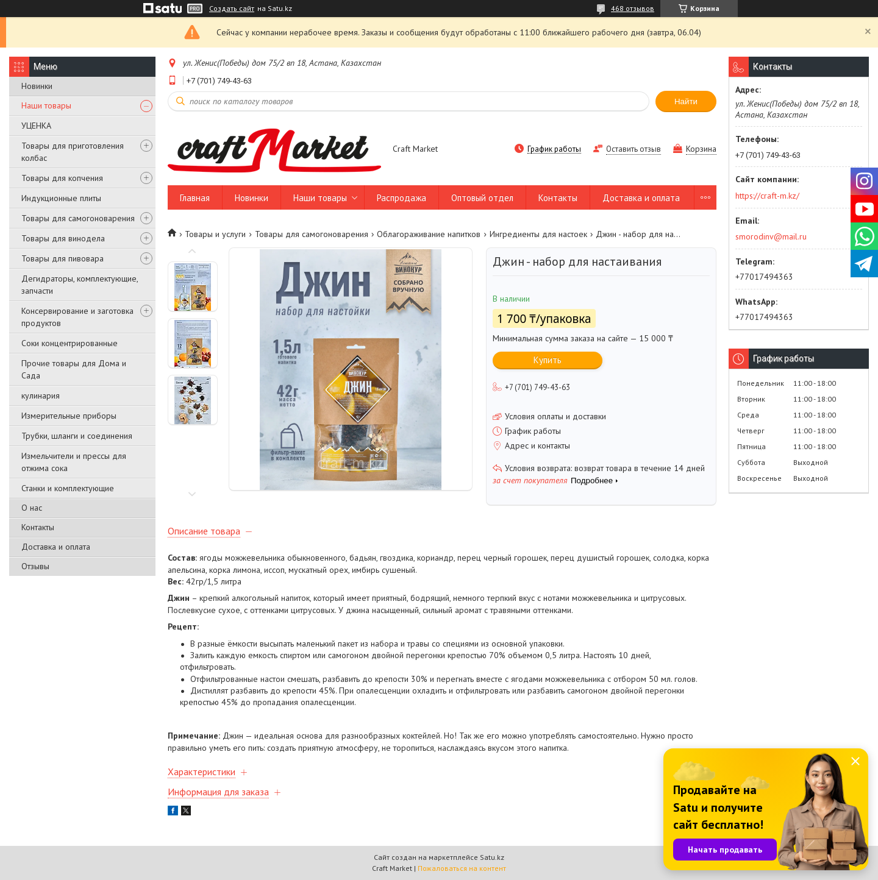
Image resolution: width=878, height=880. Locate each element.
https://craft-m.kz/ (767, 195)
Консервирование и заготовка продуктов (77, 316)
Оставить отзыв (633, 149)
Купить (548, 360)
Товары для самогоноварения (78, 218)
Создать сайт (231, 8)
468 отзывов (632, 8)
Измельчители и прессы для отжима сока (73, 462)
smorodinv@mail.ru (771, 236)
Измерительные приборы (68, 415)
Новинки (36, 85)
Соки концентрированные (69, 343)
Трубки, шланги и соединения (76, 435)
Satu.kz (492, 857)
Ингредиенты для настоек (538, 234)
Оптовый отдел (482, 197)
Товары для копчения (62, 177)
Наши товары (46, 105)
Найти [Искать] (686, 101)
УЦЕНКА (36, 125)
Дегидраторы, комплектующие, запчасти (79, 284)
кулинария (40, 395)
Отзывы (35, 566)
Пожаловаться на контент (462, 868)
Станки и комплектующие (67, 488)
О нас (31, 507)
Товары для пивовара (62, 258)
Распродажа (401, 197)
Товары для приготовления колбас (72, 151)
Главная (195, 197)
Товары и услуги (215, 234)
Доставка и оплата (55, 546)
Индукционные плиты (61, 198)
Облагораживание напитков (428, 234)
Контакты (37, 527)
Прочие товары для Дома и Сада (73, 369)
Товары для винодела (63, 238)
